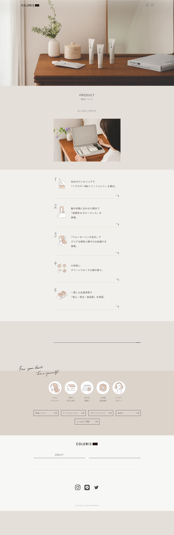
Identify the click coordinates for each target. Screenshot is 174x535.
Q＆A (93, 498)
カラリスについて (48, 485)
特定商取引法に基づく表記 (66, 523)
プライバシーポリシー (109, 523)
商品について (41, 437)
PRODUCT (114, 479)
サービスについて (63, 363)
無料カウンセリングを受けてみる (86, 336)
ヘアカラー (114, 485)
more (111, 194)
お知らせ (82, 498)
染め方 (120, 437)
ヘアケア (114, 489)
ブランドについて (63, 352)
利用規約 (83, 523)
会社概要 (94, 523)
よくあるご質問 (83, 445)
